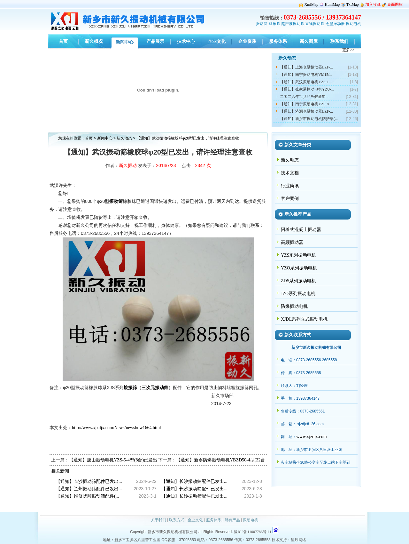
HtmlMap (332, 4)
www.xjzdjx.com (311, 436)
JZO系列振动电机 (298, 293)
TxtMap (352, 4)
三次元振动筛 (155, 387)
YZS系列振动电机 (298, 255)
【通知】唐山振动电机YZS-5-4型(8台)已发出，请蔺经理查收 (129, 460)
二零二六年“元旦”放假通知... (304, 96)
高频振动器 (292, 242)
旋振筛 (274, 23)
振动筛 (261, 23)
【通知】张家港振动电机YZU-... (307, 89)
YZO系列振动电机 (299, 268)
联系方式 (176, 520)
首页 (89, 138)
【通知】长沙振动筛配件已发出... (89, 481)
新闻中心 (104, 138)
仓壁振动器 (335, 23)
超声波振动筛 (292, 23)
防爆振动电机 (294, 306)
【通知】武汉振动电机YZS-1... (306, 82)
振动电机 (353, 23)
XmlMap (311, 4)
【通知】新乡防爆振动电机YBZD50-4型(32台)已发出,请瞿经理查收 (242, 460)
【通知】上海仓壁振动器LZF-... (306, 67)
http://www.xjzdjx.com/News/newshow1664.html (116, 427)
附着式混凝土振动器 (301, 229)
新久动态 (125, 138)
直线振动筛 (314, 23)
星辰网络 (298, 540)
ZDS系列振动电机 (298, 280)
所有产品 (232, 520)
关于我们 (158, 520)
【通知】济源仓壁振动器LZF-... (306, 111)
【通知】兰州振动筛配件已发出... (89, 488)
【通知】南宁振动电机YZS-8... (306, 104)
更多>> (348, 50)
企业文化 (195, 520)
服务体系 (213, 520)
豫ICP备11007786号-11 (253, 532)
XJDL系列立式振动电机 (304, 319)
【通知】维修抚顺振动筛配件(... (87, 496)
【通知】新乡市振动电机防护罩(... (309, 118)
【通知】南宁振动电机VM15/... (306, 74)
